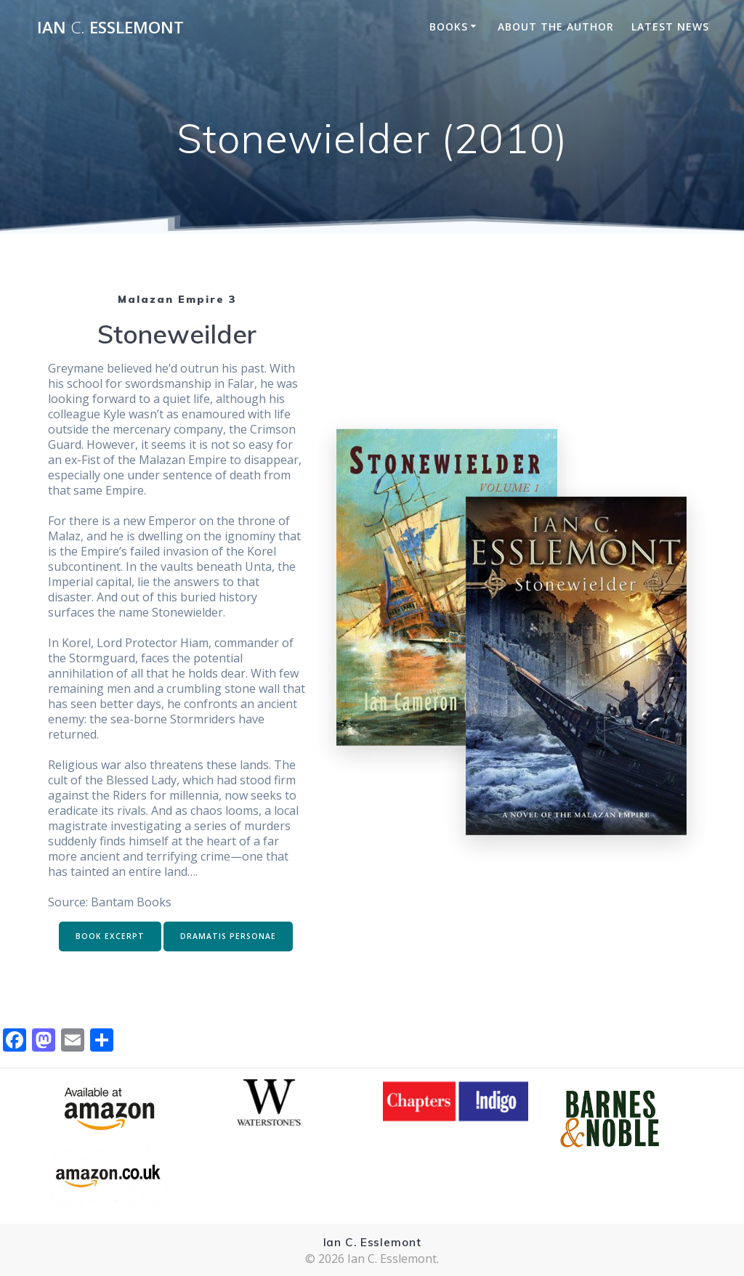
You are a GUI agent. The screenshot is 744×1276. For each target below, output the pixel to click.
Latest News (670, 26)
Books (448, 26)
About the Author (556, 26)
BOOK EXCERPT (110, 936)
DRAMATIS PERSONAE (228, 936)
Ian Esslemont (110, 28)
